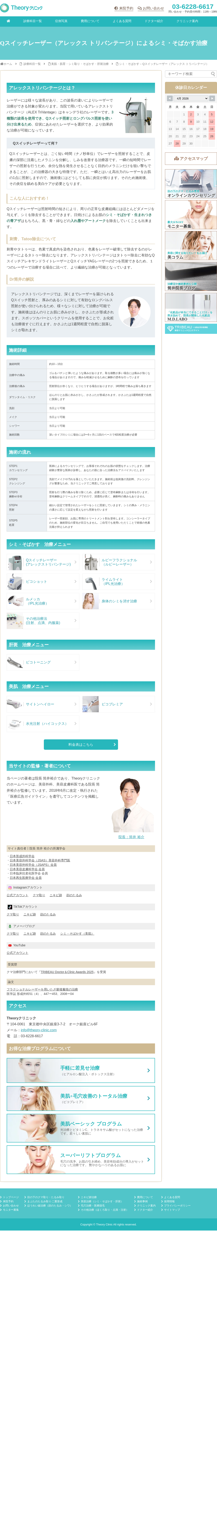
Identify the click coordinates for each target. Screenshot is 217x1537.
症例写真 (61, 21)
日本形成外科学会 (22, 856)
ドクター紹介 (154, 21)
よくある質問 (122, 21)
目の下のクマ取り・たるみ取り (45, 1197)
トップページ (11, 1197)
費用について (90, 21)
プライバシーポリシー (177, 1205)
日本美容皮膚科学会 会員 (27, 869)
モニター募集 (11, 1209)
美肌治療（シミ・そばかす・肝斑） (102, 1201)
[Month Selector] (191, 98)
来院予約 (126, 8)
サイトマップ (172, 1209)
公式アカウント (17, 895)
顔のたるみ (74, 895)
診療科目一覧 (32, 21)
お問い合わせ (153, 8)
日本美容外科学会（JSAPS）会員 (33, 864)
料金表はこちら (80, 744)
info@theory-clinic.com (39, 1030)
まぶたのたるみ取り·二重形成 (44, 1201)
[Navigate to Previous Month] (170, 98)
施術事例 (142, 1201)
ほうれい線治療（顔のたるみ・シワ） (49, 1205)
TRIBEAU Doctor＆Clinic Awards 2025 (67, 972)
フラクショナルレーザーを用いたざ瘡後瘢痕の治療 (42, 989)
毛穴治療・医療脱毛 (93, 1205)
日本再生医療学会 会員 (26, 877)
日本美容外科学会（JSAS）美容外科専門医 (40, 860)
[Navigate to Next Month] (212, 98)
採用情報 (169, 1201)
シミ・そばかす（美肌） (77, 933)
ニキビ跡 (56, 895)
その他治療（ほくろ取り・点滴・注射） (105, 1209)
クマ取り (39, 895)
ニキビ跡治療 (89, 1197)
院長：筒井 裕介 (131, 837)
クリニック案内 (187, 21)
